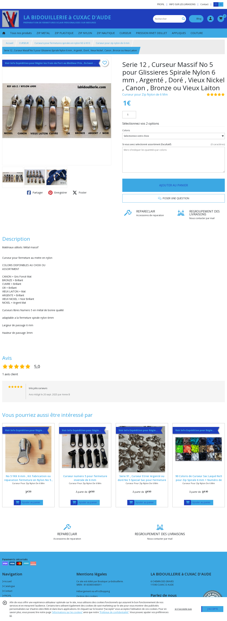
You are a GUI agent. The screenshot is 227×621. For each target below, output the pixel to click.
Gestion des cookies (87, 596)
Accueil (9, 43)
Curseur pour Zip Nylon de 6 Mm (145, 94)
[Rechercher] (183, 18)
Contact (204, 4)
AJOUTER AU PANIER (173, 185)
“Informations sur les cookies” (67, 612)
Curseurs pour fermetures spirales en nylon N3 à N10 (62, 43)
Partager (35, 192)
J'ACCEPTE (213, 609)
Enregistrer (57, 192)
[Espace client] (210, 19)
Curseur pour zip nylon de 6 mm (112, 43)
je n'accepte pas (183, 609)
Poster (80, 192)
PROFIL (6, 595)
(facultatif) (173, 144)
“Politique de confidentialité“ (114, 612)
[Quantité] (129, 114)
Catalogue (8, 586)
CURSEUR (24, 43)
